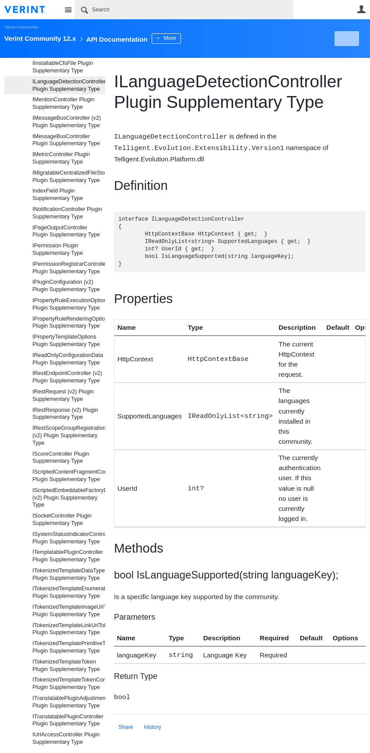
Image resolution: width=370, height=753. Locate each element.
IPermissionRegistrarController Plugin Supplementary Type (68, 268)
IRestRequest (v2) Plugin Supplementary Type (63, 395)
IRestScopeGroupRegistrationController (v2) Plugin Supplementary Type (68, 435)
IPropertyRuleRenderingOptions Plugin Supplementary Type (68, 322)
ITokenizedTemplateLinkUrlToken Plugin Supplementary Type (68, 629)
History (152, 725)
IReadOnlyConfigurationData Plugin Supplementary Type (67, 359)
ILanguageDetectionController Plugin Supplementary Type (68, 85)
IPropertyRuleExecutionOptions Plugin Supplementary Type (68, 304)
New (345, 39)
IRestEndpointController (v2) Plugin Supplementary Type (67, 377)
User (361, 9)
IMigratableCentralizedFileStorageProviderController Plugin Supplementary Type (68, 176)
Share (125, 725)
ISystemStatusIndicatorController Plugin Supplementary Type (68, 538)
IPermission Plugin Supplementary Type (57, 249)
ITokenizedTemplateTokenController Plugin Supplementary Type (68, 683)
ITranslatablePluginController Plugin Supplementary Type (67, 720)
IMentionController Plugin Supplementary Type (63, 103)
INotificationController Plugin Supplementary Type (67, 213)
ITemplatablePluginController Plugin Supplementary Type (67, 556)
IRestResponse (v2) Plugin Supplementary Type (65, 414)
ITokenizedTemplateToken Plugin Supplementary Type (66, 665)
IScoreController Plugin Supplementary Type (60, 457)
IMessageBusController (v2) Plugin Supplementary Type (66, 121)
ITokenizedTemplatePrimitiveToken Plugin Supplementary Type (68, 647)
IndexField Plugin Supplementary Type (57, 194)
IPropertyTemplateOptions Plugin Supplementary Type (66, 340)
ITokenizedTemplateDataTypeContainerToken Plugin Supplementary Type (68, 574)
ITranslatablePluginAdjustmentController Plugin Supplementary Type (68, 702)
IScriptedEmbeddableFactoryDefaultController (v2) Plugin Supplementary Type (68, 497)
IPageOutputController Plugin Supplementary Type (66, 231)
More (197, 38)
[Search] (184, 9)
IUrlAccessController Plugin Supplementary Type (66, 738)
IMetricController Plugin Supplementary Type (61, 158)
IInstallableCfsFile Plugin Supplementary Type (62, 67)
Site (68, 9)
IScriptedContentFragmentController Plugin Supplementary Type (68, 475)
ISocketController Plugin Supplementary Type (62, 519)
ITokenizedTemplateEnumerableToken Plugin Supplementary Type (68, 592)
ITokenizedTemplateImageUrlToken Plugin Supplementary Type (68, 610)
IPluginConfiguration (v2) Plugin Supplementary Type (66, 286)
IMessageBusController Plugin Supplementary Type (66, 140)
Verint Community (21, 27)
